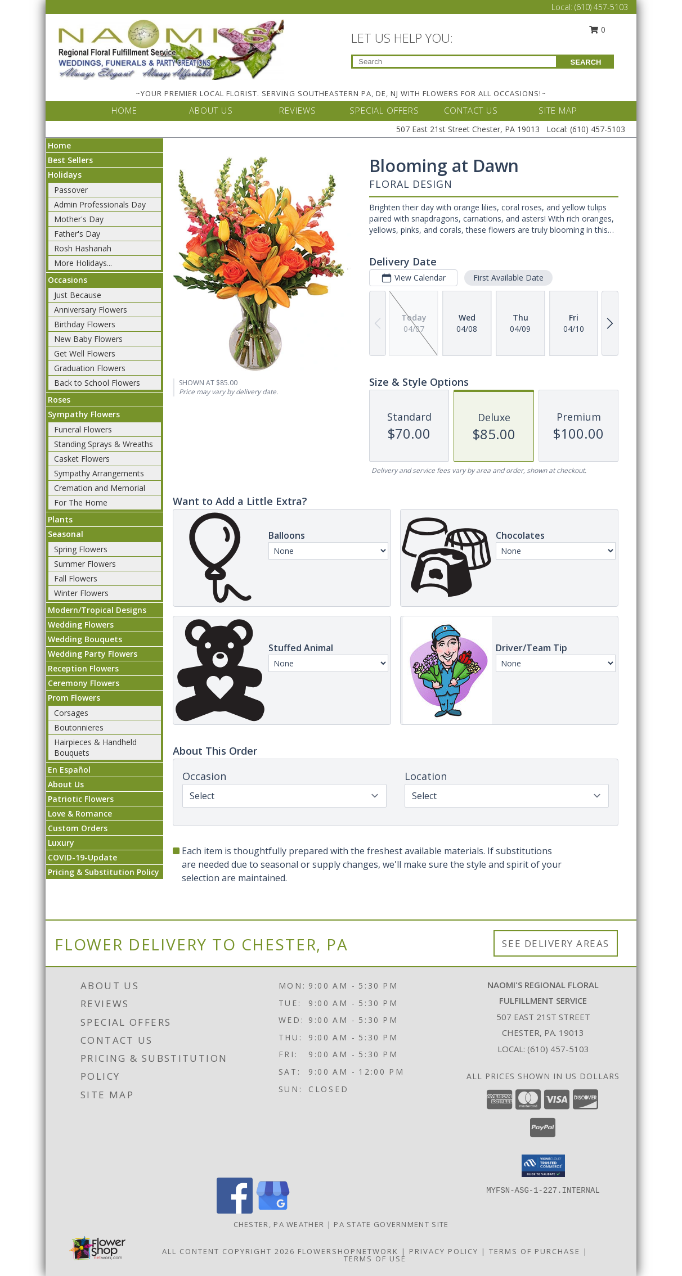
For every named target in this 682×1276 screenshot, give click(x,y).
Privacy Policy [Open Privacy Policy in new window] (443, 1251)
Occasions (67, 279)
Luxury (61, 842)
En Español (69, 769)
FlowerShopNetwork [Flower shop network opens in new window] (348, 1251)
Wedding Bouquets (85, 639)
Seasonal (65, 534)
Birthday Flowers (84, 324)
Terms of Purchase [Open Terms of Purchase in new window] (534, 1251)
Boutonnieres (79, 727)
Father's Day (77, 233)
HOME (124, 110)
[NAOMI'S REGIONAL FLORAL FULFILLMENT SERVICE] (171, 48)
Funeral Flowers (83, 429)
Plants (60, 519)
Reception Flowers (83, 668)
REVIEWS (297, 110)
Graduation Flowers (89, 368)
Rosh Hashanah (82, 248)
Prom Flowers (74, 697)
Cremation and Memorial (99, 488)
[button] (543, 1166)
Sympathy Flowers (84, 414)
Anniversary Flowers (90, 309)
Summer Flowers (85, 563)
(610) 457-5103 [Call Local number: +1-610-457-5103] (601, 7)
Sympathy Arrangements (99, 473)
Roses (59, 399)
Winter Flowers (81, 593)
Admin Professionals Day (100, 204)
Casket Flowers (82, 458)
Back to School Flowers (97, 382)
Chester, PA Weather (279, 1224)
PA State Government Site (391, 1224)
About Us (66, 784)
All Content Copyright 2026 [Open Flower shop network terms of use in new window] (228, 1251)
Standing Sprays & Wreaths (103, 444)
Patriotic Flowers (81, 798)
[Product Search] (454, 62)
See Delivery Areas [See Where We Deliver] (555, 943)
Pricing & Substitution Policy (103, 872)
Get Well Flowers (84, 353)
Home (59, 145)
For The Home (80, 502)
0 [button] (597, 29)
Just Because (77, 295)
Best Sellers (70, 160)
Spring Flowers (80, 549)
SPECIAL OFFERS (384, 110)
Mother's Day (79, 219)
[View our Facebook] (235, 1210)
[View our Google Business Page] (273, 1210)
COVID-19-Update (82, 857)
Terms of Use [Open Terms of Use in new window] (375, 1259)
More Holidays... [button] (83, 263)
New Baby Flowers (88, 338)
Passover (71, 189)
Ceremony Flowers (83, 683)
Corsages (71, 712)
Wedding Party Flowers (92, 653)
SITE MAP (558, 110)
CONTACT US (471, 110)
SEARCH (586, 62)
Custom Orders (77, 828)
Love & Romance (80, 813)
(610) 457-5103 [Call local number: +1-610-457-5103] (558, 1048)
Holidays (65, 174)
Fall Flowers (75, 578)
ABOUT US (211, 110)
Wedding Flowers (81, 624)
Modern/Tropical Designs (97, 610)
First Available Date (508, 277)
